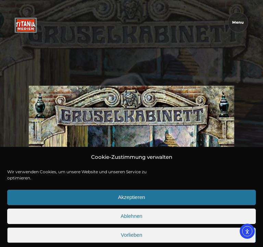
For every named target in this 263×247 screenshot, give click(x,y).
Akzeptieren (131, 213)
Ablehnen (131, 232)
